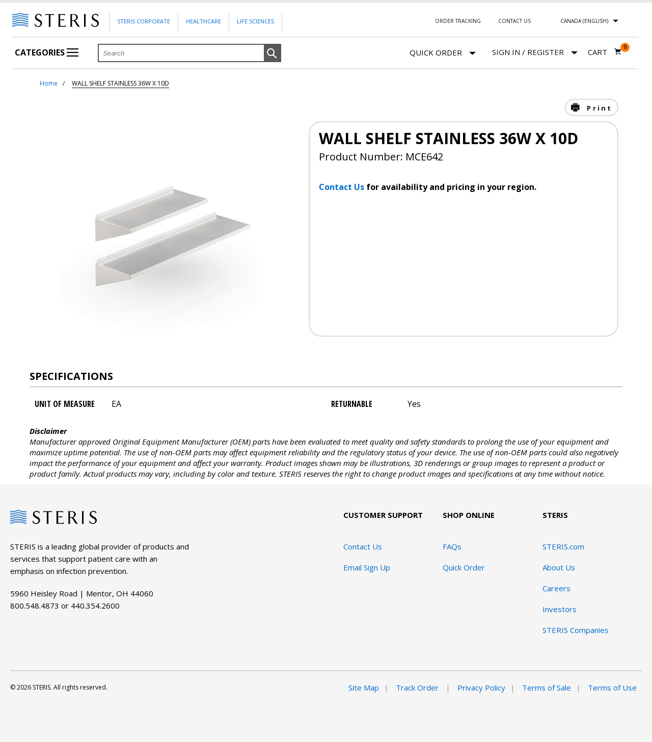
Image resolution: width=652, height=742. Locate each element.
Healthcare (203, 21)
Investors (559, 609)
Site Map (363, 687)
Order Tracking (458, 20)
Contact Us (514, 20)
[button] (272, 53)
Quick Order (443, 53)
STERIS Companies (575, 630)
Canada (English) (584, 20)
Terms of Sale (546, 687)
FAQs (452, 546)
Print (598, 108)
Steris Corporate (143, 21)
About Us (558, 567)
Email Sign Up (366, 567)
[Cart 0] (605, 52)
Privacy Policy (481, 687)
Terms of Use (612, 687)
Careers (556, 588)
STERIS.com (563, 546)
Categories (46, 52)
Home (49, 83)
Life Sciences (255, 21)
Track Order (418, 687)
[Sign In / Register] (535, 52)
